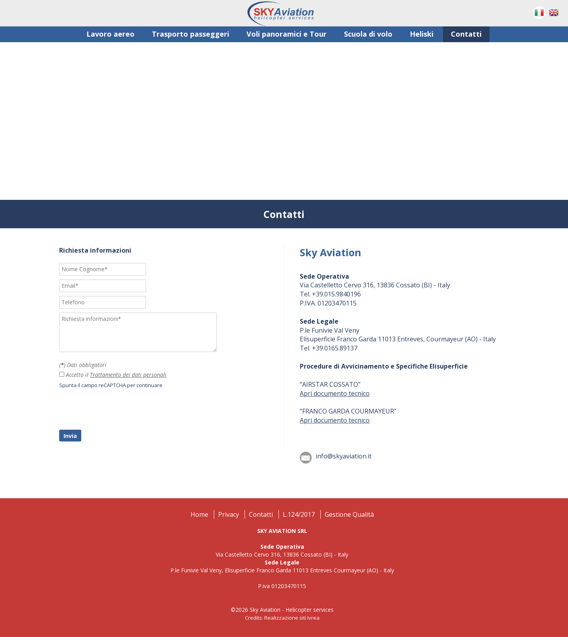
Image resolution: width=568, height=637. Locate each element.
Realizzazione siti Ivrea (292, 617)
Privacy (228, 514)
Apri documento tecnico (335, 393)
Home (199, 514)
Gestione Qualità (349, 514)
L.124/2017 (299, 514)
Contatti (261, 514)
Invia (70, 436)
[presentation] (119, 410)
